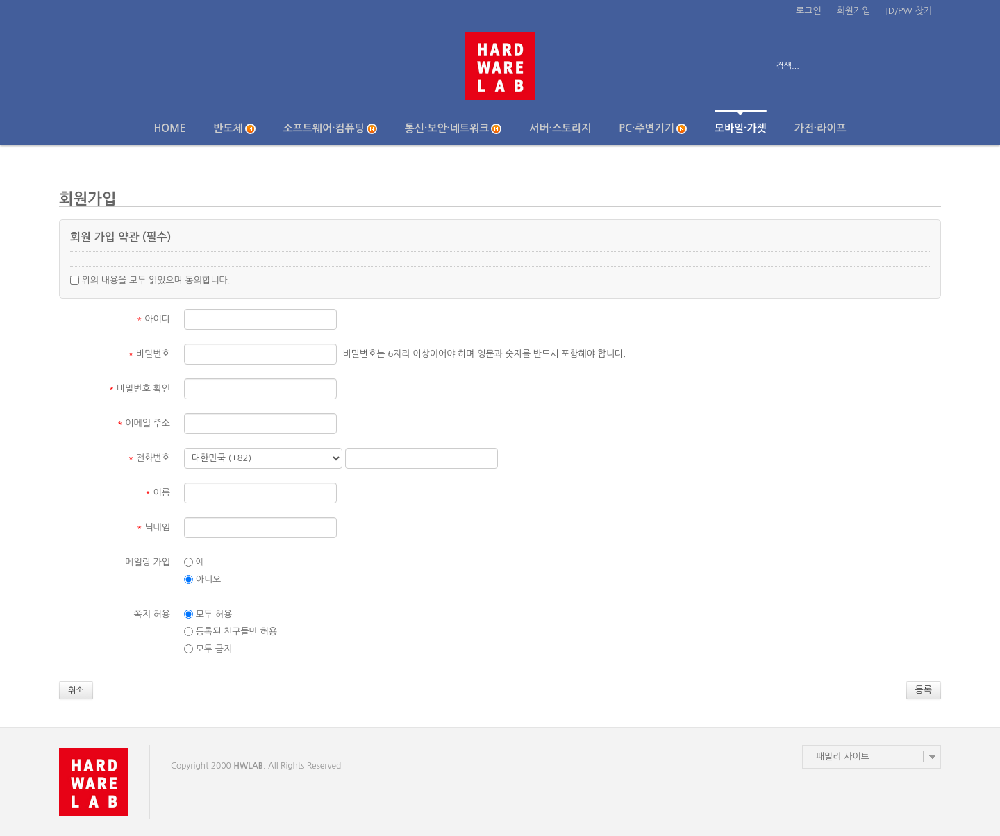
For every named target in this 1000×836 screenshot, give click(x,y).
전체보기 (99, 66)
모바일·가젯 (741, 121)
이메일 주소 (143, 423)
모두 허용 (208, 614)
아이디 (153, 319)
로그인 (809, 10)
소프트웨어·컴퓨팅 (330, 128)
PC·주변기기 (653, 128)
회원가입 (854, 10)
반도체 (234, 128)
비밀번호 (149, 353)
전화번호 (149, 457)
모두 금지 (208, 649)
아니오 (202, 580)
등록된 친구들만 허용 (230, 632)
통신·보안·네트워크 (453, 128)
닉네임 (153, 527)
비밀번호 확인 (140, 388)
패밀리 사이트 (842, 756)
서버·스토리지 (560, 128)
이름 (157, 492)
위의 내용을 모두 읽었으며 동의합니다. (150, 280)
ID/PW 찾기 (909, 10)
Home (169, 128)
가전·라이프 (820, 128)
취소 (76, 690)
